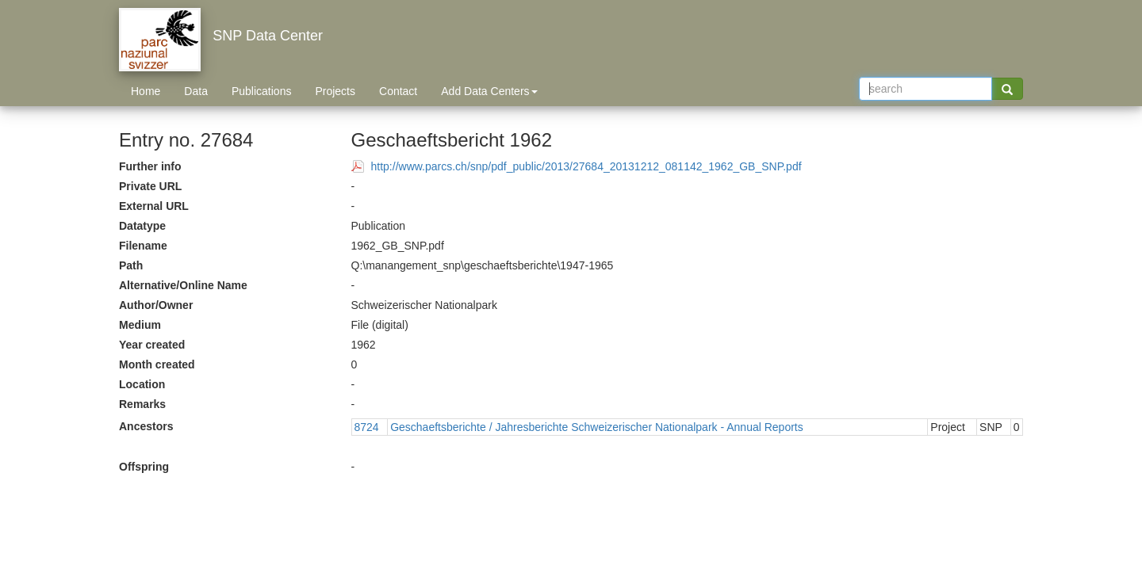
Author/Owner (156, 305)
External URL (154, 206)
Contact (398, 91)
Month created (157, 364)
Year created (152, 344)
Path (131, 265)
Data (196, 91)
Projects (335, 91)
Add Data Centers (489, 91)
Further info (150, 166)
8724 (366, 427)
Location (142, 384)
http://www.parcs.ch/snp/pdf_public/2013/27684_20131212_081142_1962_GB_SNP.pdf (586, 166)
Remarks (142, 404)
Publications (262, 91)
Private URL (150, 186)
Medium (140, 325)
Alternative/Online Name (183, 285)
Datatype (142, 225)
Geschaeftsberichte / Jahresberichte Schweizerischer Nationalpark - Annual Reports (596, 427)
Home (145, 91)
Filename (143, 245)
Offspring (144, 466)
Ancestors (146, 426)
